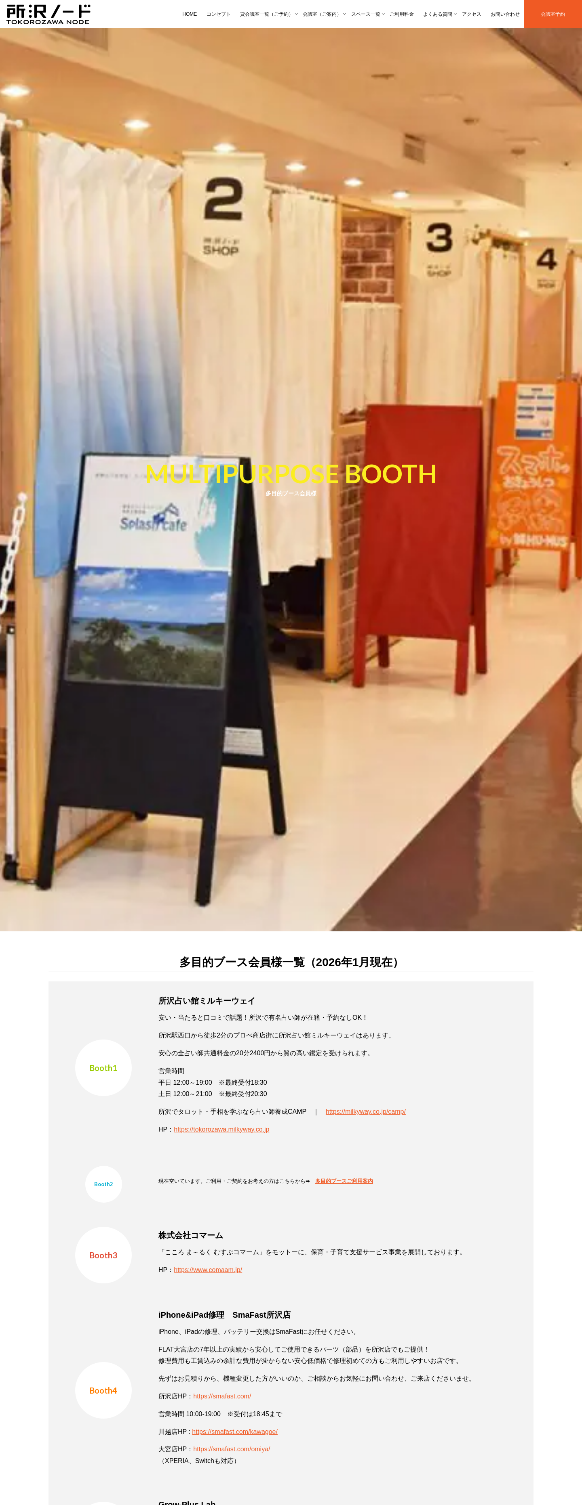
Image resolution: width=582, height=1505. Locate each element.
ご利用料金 (402, 14)
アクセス (471, 14)
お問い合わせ (505, 14)
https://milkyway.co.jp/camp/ (366, 1111)
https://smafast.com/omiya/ (231, 1449)
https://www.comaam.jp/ (208, 1269)
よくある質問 (437, 14)
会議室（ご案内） (322, 14)
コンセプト (219, 14)
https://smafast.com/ (222, 1396)
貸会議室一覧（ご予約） (266, 14)
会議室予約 (553, 14)
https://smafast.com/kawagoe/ (235, 1431)
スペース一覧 (365, 14)
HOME (189, 14)
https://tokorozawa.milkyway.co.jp (221, 1129)
